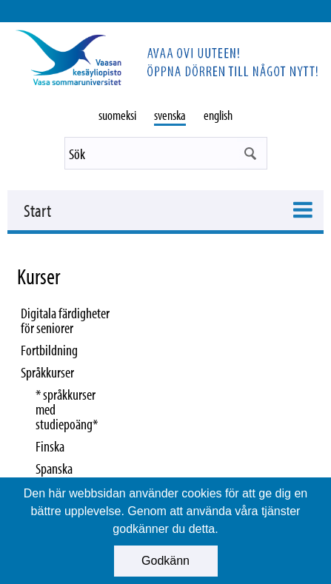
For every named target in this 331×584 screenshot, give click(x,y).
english (218, 115)
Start (37, 210)
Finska (50, 446)
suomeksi (117, 115)
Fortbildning (49, 349)
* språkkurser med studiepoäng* (67, 409)
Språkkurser (47, 372)
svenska (170, 115)
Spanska (54, 468)
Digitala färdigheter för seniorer (65, 320)
